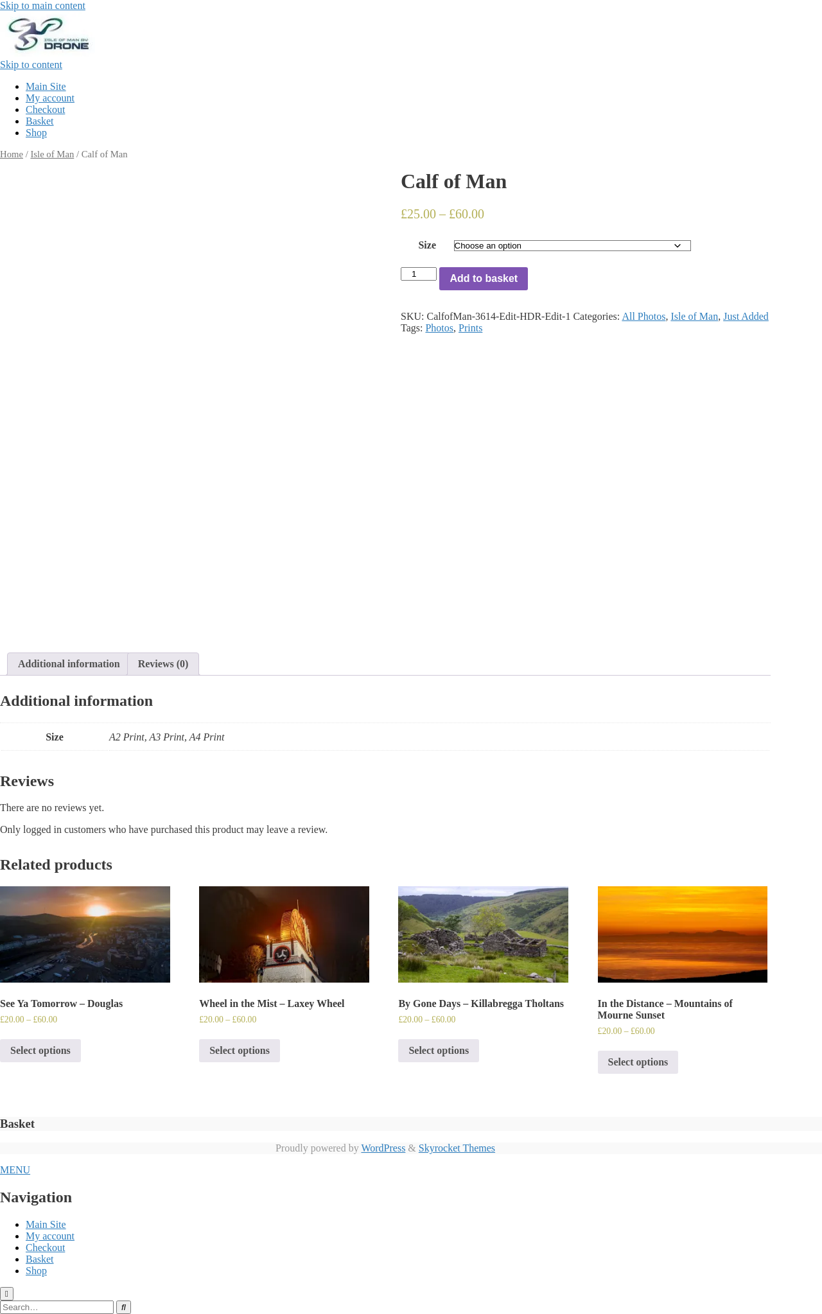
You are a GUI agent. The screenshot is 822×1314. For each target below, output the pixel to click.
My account (50, 97)
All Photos (643, 316)
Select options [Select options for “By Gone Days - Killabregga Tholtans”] (438, 1050)
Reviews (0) (163, 663)
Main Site (46, 86)
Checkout (45, 109)
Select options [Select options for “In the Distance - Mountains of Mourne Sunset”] (638, 1061)
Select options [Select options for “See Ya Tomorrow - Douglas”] (40, 1050)
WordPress (383, 1148)
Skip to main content (42, 5)
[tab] (69, 664)
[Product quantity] (419, 274)
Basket (40, 121)
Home (11, 154)
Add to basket (484, 278)
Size (427, 245)
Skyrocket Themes (457, 1148)
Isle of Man (52, 154)
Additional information (69, 663)
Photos (439, 327)
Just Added (746, 316)
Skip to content (31, 64)
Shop (36, 132)
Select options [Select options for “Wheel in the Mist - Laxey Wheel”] (239, 1050)
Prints (470, 327)
